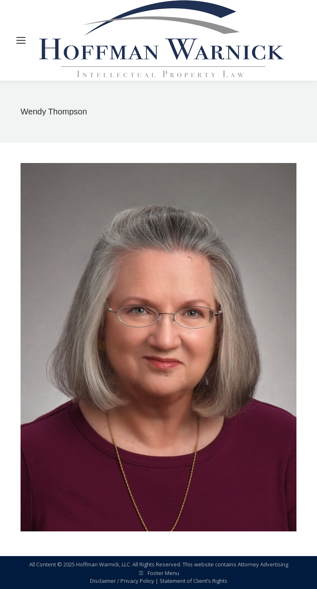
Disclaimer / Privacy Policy (122, 580)
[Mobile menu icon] (21, 40)
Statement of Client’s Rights (193, 580)
